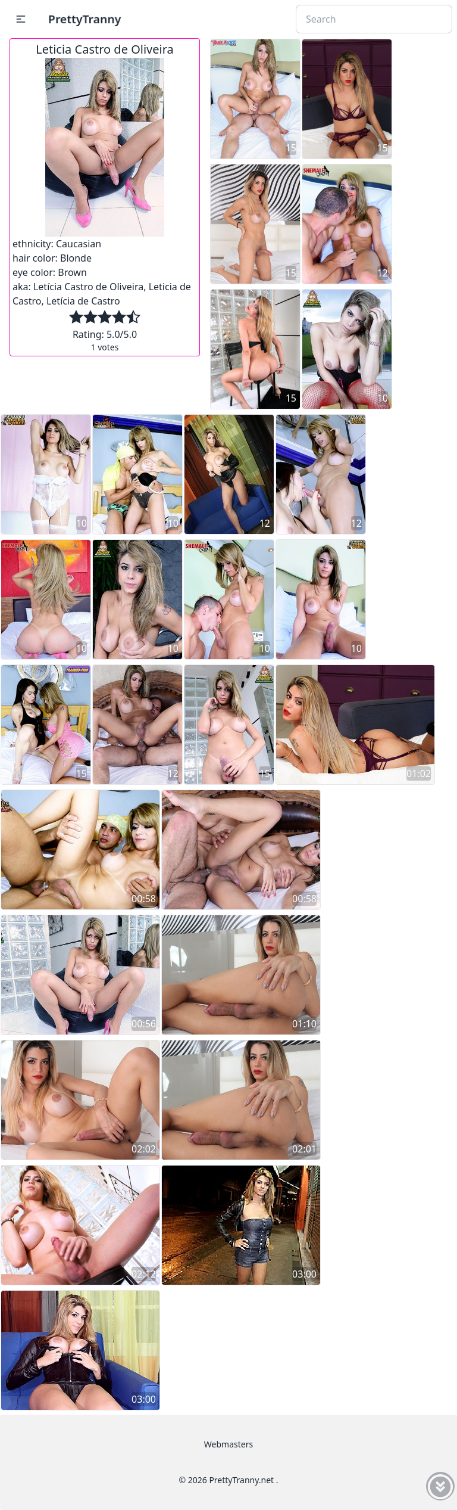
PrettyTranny (84, 19)
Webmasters (228, 1444)
